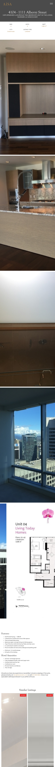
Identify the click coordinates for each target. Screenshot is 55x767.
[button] (51, 3)
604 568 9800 (36, 675)
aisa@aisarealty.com (20, 675)
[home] (7, 3)
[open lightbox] (7, 97)
